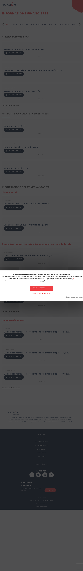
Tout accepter (39, 288)
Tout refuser (74, 297)
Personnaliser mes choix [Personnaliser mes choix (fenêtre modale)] (41, 294)
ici (73, 278)
